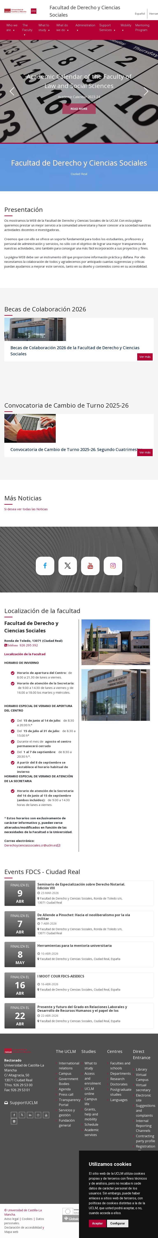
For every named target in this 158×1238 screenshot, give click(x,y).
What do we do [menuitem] (62, 27)
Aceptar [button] (97, 1223)
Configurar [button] (117, 1223)
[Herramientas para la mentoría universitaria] (78, 952)
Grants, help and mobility (91, 1114)
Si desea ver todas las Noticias (26, 509)
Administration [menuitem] (85, 25)
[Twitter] (22, 1115)
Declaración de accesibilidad (23, 1227)
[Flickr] (14, 1121)
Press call (66, 1094)
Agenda (65, 1089)
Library (141, 1069)
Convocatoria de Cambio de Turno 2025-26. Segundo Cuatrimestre (76, 449)
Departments (120, 1073)
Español (140, 13)
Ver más (145, 357)
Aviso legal (11, 1219)
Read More (79, 109)
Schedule (91, 1124)
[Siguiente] (146, 91)
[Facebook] (14, 1115)
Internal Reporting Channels (144, 1126)
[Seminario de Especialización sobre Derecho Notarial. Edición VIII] (83, 894)
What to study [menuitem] (43, 27)
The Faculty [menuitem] (27, 27)
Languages (119, 1100)
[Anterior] (12, 91)
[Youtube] (46, 1115)
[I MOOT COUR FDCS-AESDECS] (78, 983)
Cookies (27, 1219)
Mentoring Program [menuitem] (142, 27)
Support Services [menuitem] (106, 27)
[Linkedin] (30, 1115)
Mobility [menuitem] (126, 25)
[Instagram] (38, 1115)
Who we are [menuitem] (11, 27)
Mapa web (11, 1232)
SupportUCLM (24, 1102)
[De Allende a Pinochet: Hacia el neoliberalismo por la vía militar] (83, 924)
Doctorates (119, 1084)
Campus (65, 1073)
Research (117, 1079)
